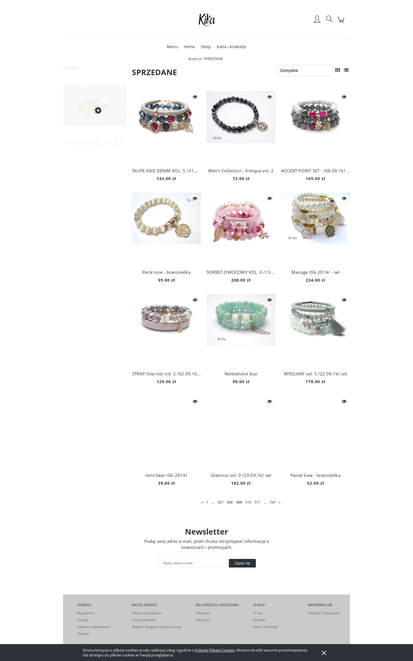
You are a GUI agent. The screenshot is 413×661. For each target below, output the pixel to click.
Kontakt (83, 633)
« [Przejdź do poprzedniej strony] (202, 502)
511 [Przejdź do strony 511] (257, 502)
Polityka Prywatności (324, 613)
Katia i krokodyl (265, 626)
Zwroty (82, 619)
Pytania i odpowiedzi (93, 626)
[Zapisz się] (242, 563)
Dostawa (203, 613)
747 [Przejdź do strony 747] (273, 502)
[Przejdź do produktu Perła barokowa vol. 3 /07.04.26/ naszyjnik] (94, 110)
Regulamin (85, 613)
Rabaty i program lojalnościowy (157, 626)
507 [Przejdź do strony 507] (220, 502)
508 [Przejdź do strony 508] (230, 502)
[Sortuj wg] (306, 70)
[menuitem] (172, 47)
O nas (257, 613)
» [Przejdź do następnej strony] (279, 502)
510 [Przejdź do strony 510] (248, 502)
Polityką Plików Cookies (214, 650)
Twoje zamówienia (146, 613)
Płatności (203, 619)
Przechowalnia (143, 619)
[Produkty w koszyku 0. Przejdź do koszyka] (341, 22)
